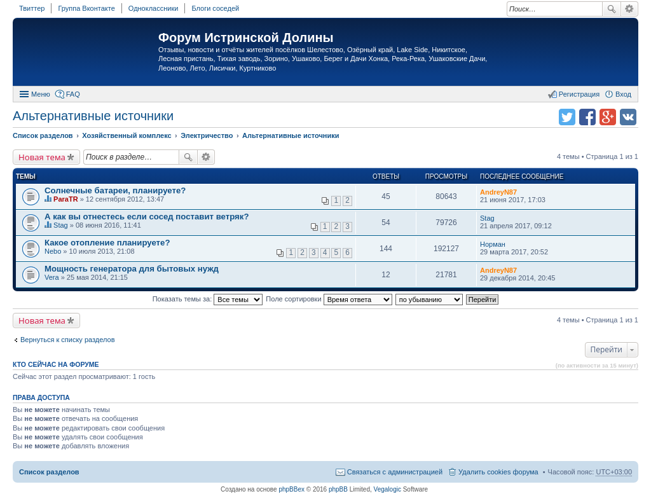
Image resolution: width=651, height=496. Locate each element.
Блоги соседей (215, 8)
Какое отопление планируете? (107, 242)
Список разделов (49, 472)
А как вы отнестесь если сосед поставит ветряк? (147, 216)
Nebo (53, 251)
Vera (52, 277)
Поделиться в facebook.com (587, 117)
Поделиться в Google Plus (608, 117)
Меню (40, 94)
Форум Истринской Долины (246, 38)
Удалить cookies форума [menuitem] (498, 472)
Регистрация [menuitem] (579, 94)
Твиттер (32, 8)
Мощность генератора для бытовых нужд (132, 268)
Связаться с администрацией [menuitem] (394, 472)
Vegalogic (387, 489)
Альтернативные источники (93, 116)
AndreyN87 (498, 192)
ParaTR (65, 199)
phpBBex (291, 489)
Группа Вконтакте (86, 8)
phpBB (338, 489)
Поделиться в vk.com (628, 117)
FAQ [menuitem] (73, 94)
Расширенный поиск (629, 9)
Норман (492, 244)
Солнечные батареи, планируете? (115, 190)
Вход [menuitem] (623, 94)
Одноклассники (153, 8)
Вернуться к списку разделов (67, 339)
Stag (60, 225)
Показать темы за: (208, 299)
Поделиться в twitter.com (567, 117)
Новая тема (41, 157)
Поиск (611, 9)
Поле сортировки (329, 299)
